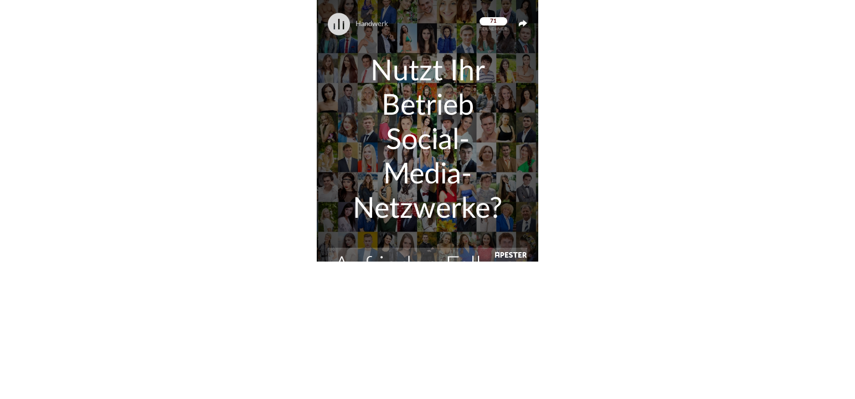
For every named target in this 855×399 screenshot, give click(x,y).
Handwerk (372, 24)
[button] (427, 131)
